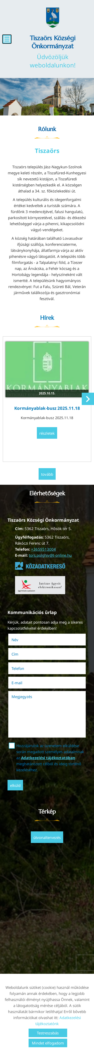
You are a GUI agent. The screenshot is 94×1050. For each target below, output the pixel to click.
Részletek (47, 433)
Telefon (25, 668)
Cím (15, 654)
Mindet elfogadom (48, 1042)
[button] (88, 399)
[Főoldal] (52, 18)
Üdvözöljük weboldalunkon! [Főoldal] (52, 51)
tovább (47, 474)
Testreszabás (48, 1032)
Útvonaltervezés (47, 837)
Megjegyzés (22, 696)
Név (22, 639)
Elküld (15, 785)
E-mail (24, 682)
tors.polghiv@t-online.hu (50, 555)
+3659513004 (43, 549)
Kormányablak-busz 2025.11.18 (47, 408)
